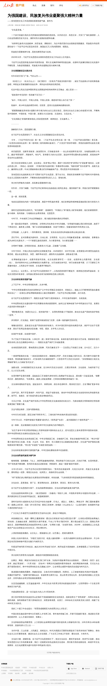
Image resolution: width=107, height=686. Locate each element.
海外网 (17, 673)
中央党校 (28, 670)
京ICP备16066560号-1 (41, 680)
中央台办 (42, 667)
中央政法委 (33, 667)
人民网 (3, 673)
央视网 (24, 673)
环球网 (10, 673)
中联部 (24, 667)
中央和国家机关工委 (16, 670)
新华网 (31, 673)
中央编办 (4, 670)
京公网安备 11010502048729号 (22, 680)
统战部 (17, 667)
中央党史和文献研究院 (41, 670)
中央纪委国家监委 (7, 667)
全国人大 (50, 667)
